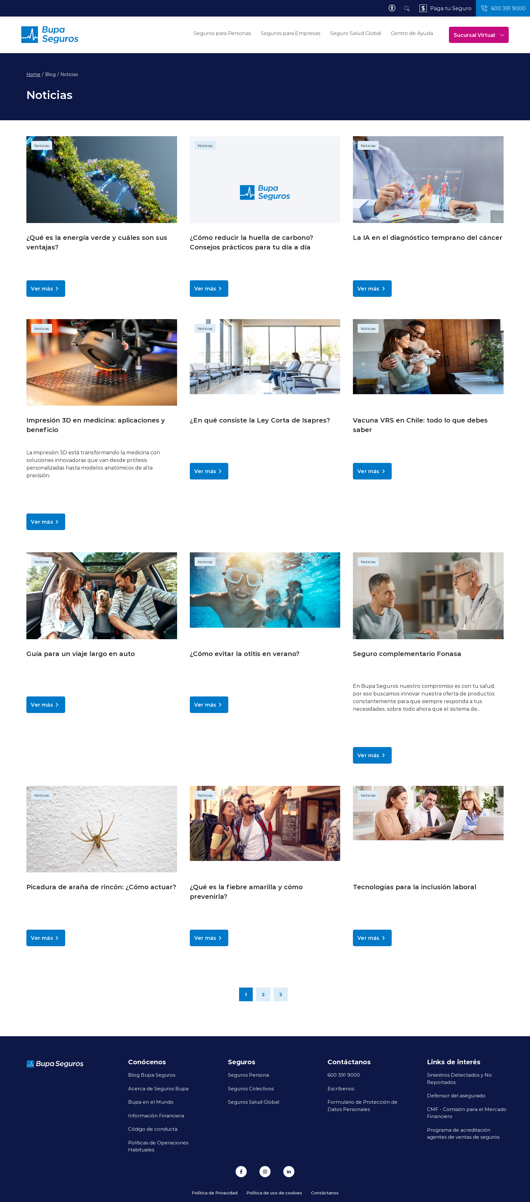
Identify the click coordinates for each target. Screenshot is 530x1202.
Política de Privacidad (214, 1192)
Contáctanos (325, 1192)
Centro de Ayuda (412, 33)
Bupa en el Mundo (151, 1102)
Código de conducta (152, 1129)
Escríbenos (340, 1088)
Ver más (45, 288)
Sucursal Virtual (479, 34)
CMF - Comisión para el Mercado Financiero (466, 1113)
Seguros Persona (248, 1075)
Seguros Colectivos (251, 1088)
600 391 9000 (343, 1075)
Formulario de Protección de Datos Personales (362, 1105)
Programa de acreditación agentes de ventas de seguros (463, 1133)
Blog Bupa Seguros (151, 1075)
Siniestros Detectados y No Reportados (459, 1078)
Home (33, 74)
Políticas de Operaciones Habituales (158, 1146)
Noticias (41, 145)
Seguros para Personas (222, 33)
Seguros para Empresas (290, 33)
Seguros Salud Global (253, 1102)
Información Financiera (156, 1115)
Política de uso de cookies (274, 1192)
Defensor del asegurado (456, 1095)
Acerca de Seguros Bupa (158, 1088)
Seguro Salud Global (355, 33)
